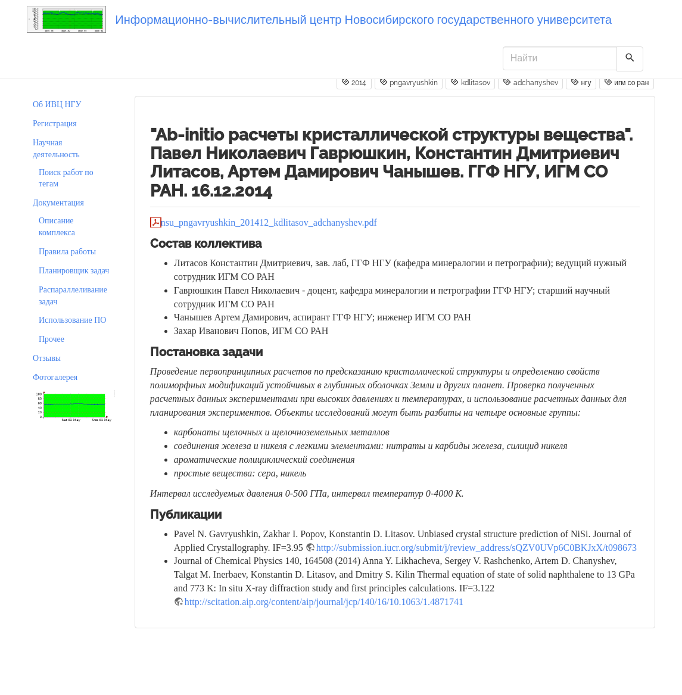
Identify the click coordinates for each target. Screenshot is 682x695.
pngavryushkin (408, 82)
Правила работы (67, 251)
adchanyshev (530, 82)
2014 (353, 82)
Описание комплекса (57, 226)
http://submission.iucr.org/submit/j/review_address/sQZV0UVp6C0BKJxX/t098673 (476, 548)
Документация (58, 202)
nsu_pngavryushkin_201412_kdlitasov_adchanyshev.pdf (269, 222)
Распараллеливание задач (73, 295)
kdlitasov (470, 82)
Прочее (51, 339)
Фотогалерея (55, 377)
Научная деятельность (56, 148)
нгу (581, 82)
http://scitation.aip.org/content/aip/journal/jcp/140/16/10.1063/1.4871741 (324, 602)
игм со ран (626, 82)
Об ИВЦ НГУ (57, 104)
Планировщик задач (74, 270)
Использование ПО (72, 320)
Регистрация (55, 123)
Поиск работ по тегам (66, 178)
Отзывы (47, 358)
